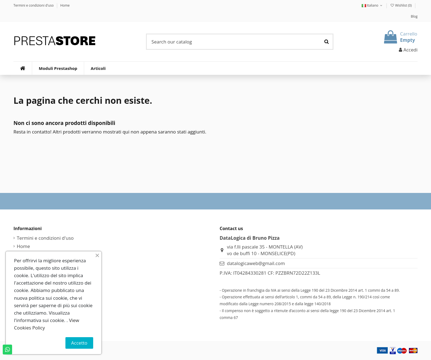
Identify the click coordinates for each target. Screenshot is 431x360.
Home (65, 5)
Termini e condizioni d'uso (33, 5)
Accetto (79, 343)
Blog (414, 16)
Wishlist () (401, 5)
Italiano (372, 5)
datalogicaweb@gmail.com (256, 263)
